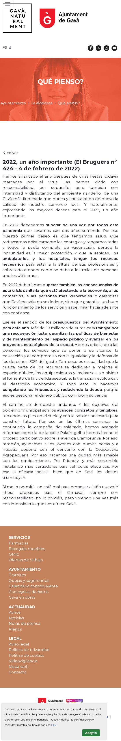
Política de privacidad (29, 649)
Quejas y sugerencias (29, 580)
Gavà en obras (22, 597)
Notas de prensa (24, 623)
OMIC (14, 554)
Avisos (15, 612)
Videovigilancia (23, 661)
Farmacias (19, 543)
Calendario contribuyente (33, 586)
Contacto (17, 672)
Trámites (17, 575)
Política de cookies (26, 655)
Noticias (16, 618)
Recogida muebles (27, 548)
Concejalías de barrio (29, 592)
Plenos (15, 629)
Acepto (91, 733)
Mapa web (19, 666)
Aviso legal (19, 644)
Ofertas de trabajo (26, 560)
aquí (54, 724)
